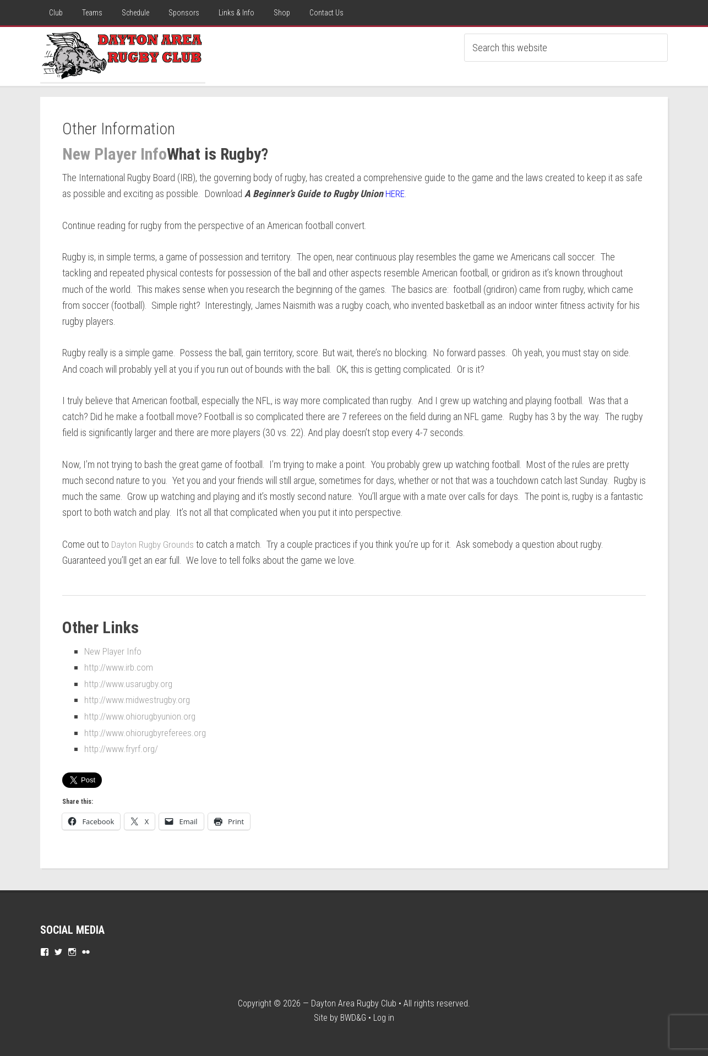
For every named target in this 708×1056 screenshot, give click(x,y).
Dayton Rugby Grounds (154, 543)
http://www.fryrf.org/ (122, 747)
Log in (383, 1015)
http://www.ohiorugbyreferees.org (148, 731)
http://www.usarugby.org (130, 682)
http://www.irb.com (120, 666)
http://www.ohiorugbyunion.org (142, 715)
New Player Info (114, 154)
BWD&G (353, 1015)
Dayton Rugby (122, 54)
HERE (395, 193)
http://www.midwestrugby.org (140, 699)
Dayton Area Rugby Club (353, 1001)
